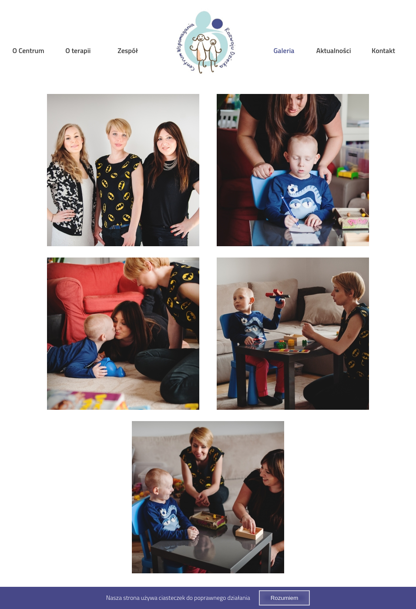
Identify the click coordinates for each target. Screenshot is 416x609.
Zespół (127, 50)
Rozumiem (285, 598)
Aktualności (333, 50)
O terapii (78, 50)
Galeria (284, 50)
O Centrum (28, 50)
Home (206, 44)
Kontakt (383, 50)
